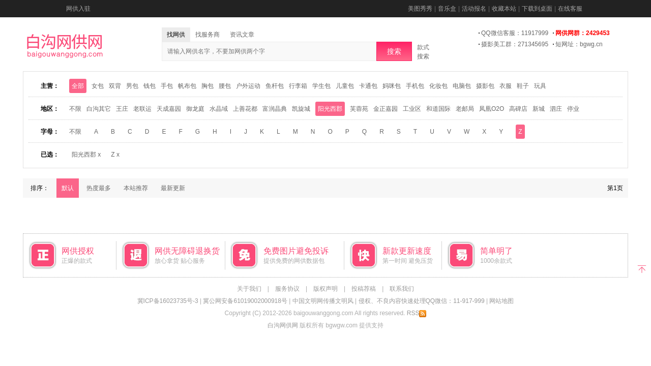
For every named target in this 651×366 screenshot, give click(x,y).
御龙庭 (195, 108)
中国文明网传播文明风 (322, 300)
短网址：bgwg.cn (579, 44)
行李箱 (298, 85)
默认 (68, 188)
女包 (98, 85)
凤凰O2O (491, 108)
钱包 (149, 85)
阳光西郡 (330, 108)
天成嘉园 (169, 108)
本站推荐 (136, 188)
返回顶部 (642, 268)
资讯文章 (242, 34)
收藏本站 (504, 8)
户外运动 (248, 85)
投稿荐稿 (363, 288)
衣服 (505, 85)
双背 (115, 85)
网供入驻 (78, 8)
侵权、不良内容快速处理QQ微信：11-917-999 (422, 300)
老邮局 (465, 108)
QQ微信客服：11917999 (514, 33)
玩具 (540, 85)
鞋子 (523, 85)
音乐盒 (447, 8)
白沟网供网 (283, 325)
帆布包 (187, 85)
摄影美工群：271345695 (514, 44)
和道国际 (438, 108)
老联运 (142, 108)
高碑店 (518, 108)
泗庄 (556, 108)
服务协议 (287, 288)
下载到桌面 (537, 8)
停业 (573, 108)
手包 (167, 85)
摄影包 (485, 85)
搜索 (394, 51)
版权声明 (325, 288)
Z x (115, 154)
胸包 (207, 85)
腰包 (225, 85)
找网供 (176, 34)
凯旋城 (301, 108)
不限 (75, 108)
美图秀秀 (420, 8)
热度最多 (98, 188)
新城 (538, 108)
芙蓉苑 (359, 108)
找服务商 (207, 34)
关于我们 (249, 288)
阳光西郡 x (86, 154)
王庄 (122, 108)
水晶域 (219, 108)
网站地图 (501, 300)
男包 (132, 85)
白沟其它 (98, 108)
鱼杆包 (274, 85)
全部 (78, 85)
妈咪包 (391, 85)
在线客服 (570, 8)
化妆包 (438, 85)
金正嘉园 (385, 108)
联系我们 (402, 288)
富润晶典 (274, 108)
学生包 (321, 85)
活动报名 (474, 8)
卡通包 (368, 85)
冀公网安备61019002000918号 (245, 300)
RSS (417, 313)
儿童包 (345, 85)
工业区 (412, 108)
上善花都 (245, 108)
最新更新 (173, 188)
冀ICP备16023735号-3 (167, 300)
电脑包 (462, 85)
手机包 (415, 85)
